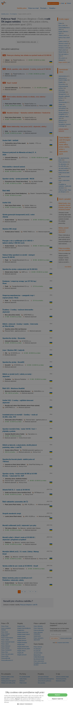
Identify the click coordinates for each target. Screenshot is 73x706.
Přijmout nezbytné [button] (57, 699)
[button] (25, 704)
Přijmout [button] (57, 695)
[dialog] (36, 697)
